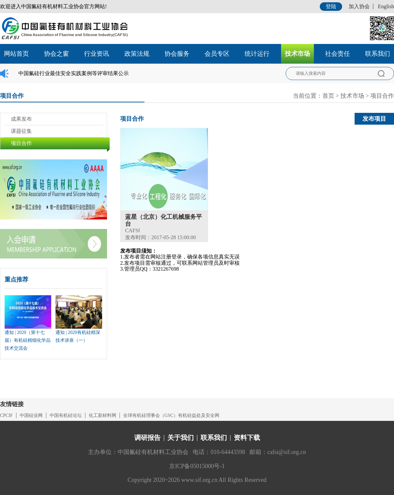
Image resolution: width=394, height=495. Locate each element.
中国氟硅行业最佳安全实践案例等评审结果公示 (73, 73)
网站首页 (16, 53)
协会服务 (176, 53)
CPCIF (6, 415)
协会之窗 (56, 53)
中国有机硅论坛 (66, 415)
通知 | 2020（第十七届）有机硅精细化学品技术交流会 (28, 340)
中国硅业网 (31, 415)
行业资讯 (96, 53)
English (386, 6)
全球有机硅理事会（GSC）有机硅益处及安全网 (171, 415)
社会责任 (337, 53)
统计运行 (257, 53)
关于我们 (180, 437)
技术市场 (297, 53)
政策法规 (136, 53)
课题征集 (21, 131)
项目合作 (382, 96)
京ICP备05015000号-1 (197, 466)
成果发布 (21, 119)
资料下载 (247, 437)
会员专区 (217, 53)
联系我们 (377, 53)
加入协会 (359, 6)
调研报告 (147, 437)
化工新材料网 (102, 415)
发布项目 (374, 118)
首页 (328, 96)
